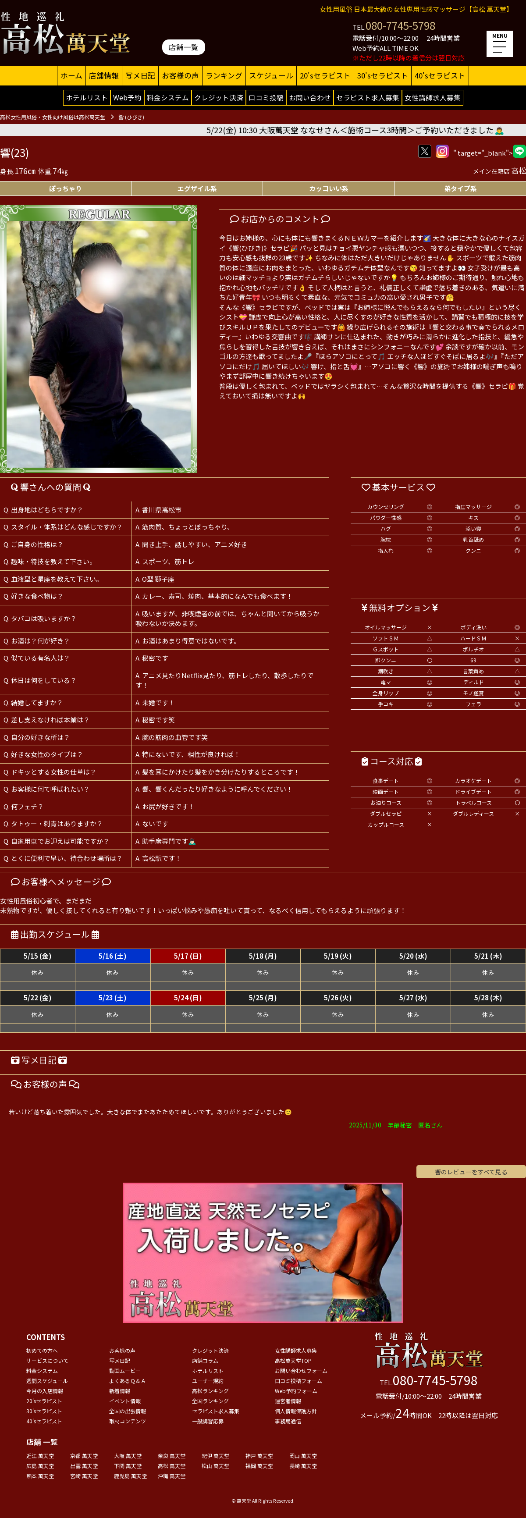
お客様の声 (180, 75)
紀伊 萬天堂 (215, 1455)
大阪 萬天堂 (128, 1455)
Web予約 (127, 97)
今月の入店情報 (44, 1390)
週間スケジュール (47, 1380)
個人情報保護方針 (296, 1411)
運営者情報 (288, 1400)
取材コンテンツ (127, 1421)
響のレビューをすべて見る (471, 1171)
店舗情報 (104, 75)
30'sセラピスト (382, 75)
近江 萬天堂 (40, 1455)
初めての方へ (42, 1350)
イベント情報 (125, 1400)
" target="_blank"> (489, 151)
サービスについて (47, 1360)
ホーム (71, 75)
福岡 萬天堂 (259, 1465)
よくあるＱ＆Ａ (127, 1380)
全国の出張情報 (127, 1411)
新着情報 (119, 1390)
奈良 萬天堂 (171, 1455)
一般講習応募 (208, 1421)
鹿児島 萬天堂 (130, 1475)
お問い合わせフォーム (301, 1370)
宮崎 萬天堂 (84, 1475)
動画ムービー (125, 1370)
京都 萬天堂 (84, 1455)
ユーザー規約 (208, 1380)
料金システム (168, 97)
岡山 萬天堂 (303, 1455)
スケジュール (271, 75)
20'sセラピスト (325, 75)
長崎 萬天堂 (303, 1465)
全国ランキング (210, 1400)
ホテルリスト (87, 97)
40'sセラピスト (440, 75)
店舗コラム (205, 1360)
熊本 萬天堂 (40, 1475)
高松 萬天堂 (171, 1465)
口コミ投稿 (266, 97)
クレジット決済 (218, 97)
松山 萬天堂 (215, 1465)
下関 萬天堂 (128, 1465)
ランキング (224, 75)
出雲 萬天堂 (84, 1465)
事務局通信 (288, 1421)
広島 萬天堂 (40, 1465)
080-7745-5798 (400, 25)
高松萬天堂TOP (293, 1360)
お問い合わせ (310, 97)
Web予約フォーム (296, 1390)
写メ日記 (140, 75)
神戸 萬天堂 (259, 1455)
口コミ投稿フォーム (298, 1380)
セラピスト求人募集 (367, 97)
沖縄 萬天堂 (171, 1475)
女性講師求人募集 (433, 97)
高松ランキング (210, 1390)
